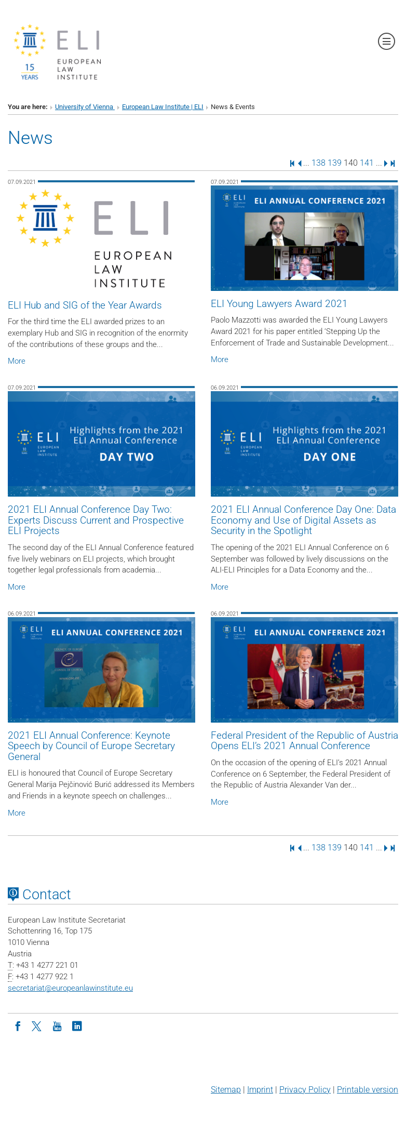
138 (319, 163)
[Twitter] (37, 1025)
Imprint (260, 1090)
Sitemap (226, 1090)
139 (335, 163)
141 (367, 163)
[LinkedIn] (77, 1025)
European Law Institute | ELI (163, 107)
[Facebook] (18, 1025)
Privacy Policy (305, 1090)
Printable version (367, 1090)
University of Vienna (85, 107)
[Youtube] (57, 1025)
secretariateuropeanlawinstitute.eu (70, 988)
